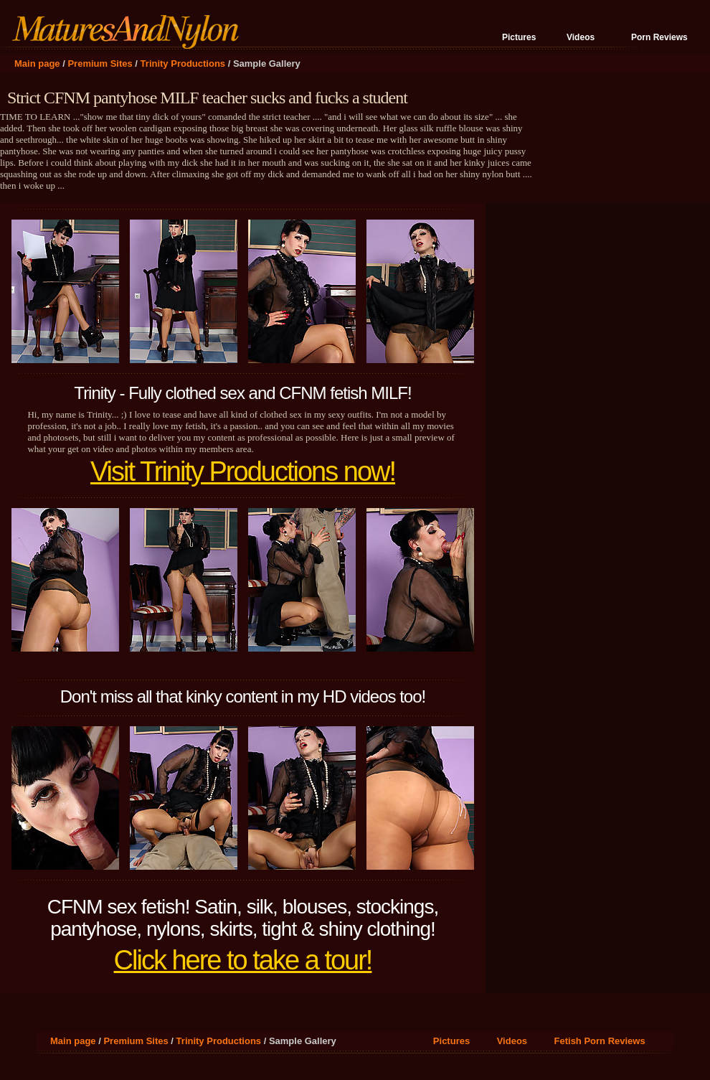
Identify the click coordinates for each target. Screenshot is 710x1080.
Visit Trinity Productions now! (242, 471)
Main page (37, 63)
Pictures (519, 37)
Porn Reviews (659, 37)
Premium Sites (99, 63)
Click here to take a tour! (243, 960)
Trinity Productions (183, 63)
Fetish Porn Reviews (599, 1041)
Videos (581, 37)
